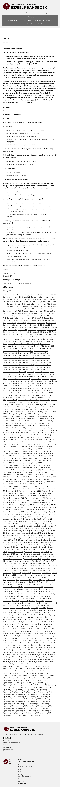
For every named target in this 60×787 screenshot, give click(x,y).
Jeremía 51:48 (7, 577)
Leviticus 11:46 (45, 343)
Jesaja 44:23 (19, 542)
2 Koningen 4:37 (18, 411)
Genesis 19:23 (27, 325)
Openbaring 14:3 (47, 699)
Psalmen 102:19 (24, 491)
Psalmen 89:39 (50, 481)
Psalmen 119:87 (42, 500)
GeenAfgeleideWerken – (8, 749)
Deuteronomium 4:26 (25, 350)
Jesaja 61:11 (28, 551)
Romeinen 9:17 (48, 661)
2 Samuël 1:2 (28, 390)
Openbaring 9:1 (23, 687)
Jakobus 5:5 (41, 673)
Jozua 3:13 (38, 371)
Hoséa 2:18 (20, 605)
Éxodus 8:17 (29, 334)
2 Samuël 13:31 (18, 395)
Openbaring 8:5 (42, 685)
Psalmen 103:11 (47, 491)
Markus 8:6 (34, 638)
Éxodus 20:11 (35, 339)
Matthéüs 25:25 (31, 633)
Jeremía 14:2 (27, 558)
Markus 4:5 (32, 636)
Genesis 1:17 (7, 297)
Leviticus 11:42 (23, 343)
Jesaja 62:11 (45, 551)
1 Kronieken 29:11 (33, 421)
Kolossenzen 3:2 (44, 668)
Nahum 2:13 (39, 612)
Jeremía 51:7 (12, 575)
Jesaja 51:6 (27, 547)
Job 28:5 (51, 439)
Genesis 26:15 (36, 327)
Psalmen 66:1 (47, 467)
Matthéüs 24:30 (46, 631)
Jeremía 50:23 (36, 572)
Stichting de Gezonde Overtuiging (26, 761)
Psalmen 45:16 (38, 458)
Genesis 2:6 (9, 301)
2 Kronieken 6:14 (43, 423)
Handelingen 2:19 (41, 652)
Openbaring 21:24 (34, 715)
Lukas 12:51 (16, 645)
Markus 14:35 (27, 640)
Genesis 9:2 (19, 315)
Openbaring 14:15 (33, 701)
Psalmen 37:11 (27, 456)
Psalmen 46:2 (48, 458)
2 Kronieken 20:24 (45, 428)
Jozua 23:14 (32, 374)
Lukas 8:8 (18, 643)
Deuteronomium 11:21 (42, 355)
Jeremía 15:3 (46, 558)
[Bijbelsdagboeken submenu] (32, 20)
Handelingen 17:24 (49, 659)
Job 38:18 (24, 444)
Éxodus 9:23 (11, 336)
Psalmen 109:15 (8, 498)
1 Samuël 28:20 (45, 388)
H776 (13, 273)
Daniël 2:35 (7, 598)
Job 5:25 (24, 435)
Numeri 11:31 (18, 346)
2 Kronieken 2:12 (18, 423)
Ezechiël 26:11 (38, 587)
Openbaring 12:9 (20, 694)
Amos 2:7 (19, 608)
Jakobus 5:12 (50, 673)
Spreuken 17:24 (8, 516)
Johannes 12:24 (36, 650)
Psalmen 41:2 (17, 458)
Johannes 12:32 (47, 650)
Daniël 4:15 (41, 598)
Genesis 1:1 (7, 294)
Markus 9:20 (51, 638)
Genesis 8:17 (35, 313)
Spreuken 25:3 (19, 516)
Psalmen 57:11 (27, 465)
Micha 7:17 (22, 612)
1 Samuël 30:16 (18, 390)
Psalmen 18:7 (47, 449)
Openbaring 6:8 (8, 682)
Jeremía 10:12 (7, 558)
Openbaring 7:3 (30, 685)
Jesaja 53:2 (19, 549)
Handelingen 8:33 (50, 654)
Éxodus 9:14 (38, 334)
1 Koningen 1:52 (18, 404)
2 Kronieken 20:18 (32, 428)
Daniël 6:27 (24, 600)
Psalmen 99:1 (46, 488)
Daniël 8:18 (39, 603)
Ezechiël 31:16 (28, 591)
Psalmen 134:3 (46, 502)
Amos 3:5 (26, 608)
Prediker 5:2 (48, 519)
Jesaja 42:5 (47, 540)
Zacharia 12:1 (17, 619)
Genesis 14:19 (21, 322)
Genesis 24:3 (7, 327)
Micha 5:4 (6, 612)
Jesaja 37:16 (7, 537)
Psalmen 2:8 (23, 446)
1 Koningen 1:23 (34, 402)
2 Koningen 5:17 (42, 411)
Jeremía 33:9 (51, 568)
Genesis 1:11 (33, 294)
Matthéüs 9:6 (18, 624)
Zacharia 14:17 (48, 619)
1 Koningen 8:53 (47, 407)
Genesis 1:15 (52, 294)
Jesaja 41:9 (31, 540)
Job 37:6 (33, 442)
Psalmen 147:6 (8, 509)
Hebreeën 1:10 (19, 671)
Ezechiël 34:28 (28, 594)
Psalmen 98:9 (36, 488)
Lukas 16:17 (42, 645)
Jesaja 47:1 (28, 544)
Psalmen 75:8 (32, 477)
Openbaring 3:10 (45, 678)
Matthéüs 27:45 (42, 633)
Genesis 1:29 (20, 299)
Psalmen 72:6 (42, 472)
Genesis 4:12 (45, 301)
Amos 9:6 (6, 610)
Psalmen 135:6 (8, 505)
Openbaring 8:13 (11, 687)
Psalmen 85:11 (18, 481)
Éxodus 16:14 (7, 339)
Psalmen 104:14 (40, 493)
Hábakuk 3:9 (27, 615)
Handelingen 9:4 (8, 657)
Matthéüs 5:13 (17, 622)
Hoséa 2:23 (45, 605)
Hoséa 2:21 (28, 605)
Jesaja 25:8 (37, 533)
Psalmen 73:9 (32, 474)
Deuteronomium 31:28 (10, 369)
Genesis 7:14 (11, 308)
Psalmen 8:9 (7, 449)
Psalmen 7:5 (42, 446)
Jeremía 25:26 (27, 563)
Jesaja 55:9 (35, 549)
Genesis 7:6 (36, 306)
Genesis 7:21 (48, 308)
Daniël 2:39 (15, 598)
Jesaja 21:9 (30, 530)
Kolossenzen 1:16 (20, 668)
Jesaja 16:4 (6, 530)
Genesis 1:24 (35, 297)
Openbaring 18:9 (8, 710)
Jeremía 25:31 (7, 565)
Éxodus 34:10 (21, 341)
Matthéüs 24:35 (8, 633)
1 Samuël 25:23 (23, 386)
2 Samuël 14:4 (29, 395)
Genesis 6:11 (36, 304)
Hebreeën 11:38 (8, 673)
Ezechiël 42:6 (28, 596)
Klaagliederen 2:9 (43, 577)
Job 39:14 (46, 444)
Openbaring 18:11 (21, 710)
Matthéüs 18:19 (13, 631)
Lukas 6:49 (10, 643)
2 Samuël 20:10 (34, 400)
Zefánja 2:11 (36, 615)
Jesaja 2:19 (33, 523)
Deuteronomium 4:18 (10, 350)
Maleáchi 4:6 (7, 622)
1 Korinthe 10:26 (42, 664)
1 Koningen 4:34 (41, 404)
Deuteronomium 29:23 (26, 367)
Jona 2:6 (28, 610)
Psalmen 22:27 (28, 451)
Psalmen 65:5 (27, 467)
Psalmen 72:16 (11, 474)
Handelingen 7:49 (38, 654)
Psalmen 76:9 (51, 477)
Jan (11, 42)
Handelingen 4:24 (12, 654)
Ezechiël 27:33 (18, 589)
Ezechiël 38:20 (39, 594)
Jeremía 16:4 (11, 561)
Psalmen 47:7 (7, 463)
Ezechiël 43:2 (37, 596)
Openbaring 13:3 (21, 696)
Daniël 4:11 (32, 598)
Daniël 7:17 (40, 600)
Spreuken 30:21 (8, 519)
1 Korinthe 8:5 (31, 664)
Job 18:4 (10, 439)
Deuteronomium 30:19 (43, 367)
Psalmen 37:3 (7, 456)
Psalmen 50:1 (47, 463)
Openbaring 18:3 (45, 708)
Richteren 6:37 (21, 376)
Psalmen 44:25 (28, 458)
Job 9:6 (40, 435)
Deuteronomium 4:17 (46, 348)
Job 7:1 (30, 435)
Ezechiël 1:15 (33, 582)
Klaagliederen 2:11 (22, 579)
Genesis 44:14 (37, 332)
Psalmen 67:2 (17, 470)
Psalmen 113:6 (30, 498)
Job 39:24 (53, 444)
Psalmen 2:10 (32, 446)
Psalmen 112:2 (19, 498)
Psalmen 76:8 (41, 477)
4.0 (3, 751)
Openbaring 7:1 (8, 685)
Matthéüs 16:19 (31, 629)
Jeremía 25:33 (27, 565)
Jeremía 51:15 (21, 575)
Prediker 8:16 (27, 521)
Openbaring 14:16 (46, 701)
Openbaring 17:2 (34, 706)
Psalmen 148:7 (40, 509)
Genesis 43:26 (17, 332)
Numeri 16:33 (49, 346)
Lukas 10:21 (34, 643)
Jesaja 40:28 (16, 540)
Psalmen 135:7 (18, 505)
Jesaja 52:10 (11, 549)
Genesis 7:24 (16, 311)
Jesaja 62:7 (36, 551)
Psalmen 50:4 (7, 465)
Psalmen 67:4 (26, 470)
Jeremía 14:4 (36, 558)
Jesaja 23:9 (38, 530)
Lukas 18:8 (50, 645)
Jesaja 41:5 (24, 540)
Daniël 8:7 (14, 603)
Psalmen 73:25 (42, 474)
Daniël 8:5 (6, 603)
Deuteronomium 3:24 (30, 348)
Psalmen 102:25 (35, 491)
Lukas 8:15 (25, 643)
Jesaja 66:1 (27, 554)
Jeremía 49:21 (26, 572)
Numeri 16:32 (39, 346)
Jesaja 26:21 (19, 535)
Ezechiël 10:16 (30, 584)
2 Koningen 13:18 (13, 414)
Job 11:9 (53, 435)
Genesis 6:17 (11, 306)
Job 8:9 (35, 435)
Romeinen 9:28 (8, 664)
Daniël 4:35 (7, 600)
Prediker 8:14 (17, 521)
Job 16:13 (47, 437)
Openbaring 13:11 (46, 696)
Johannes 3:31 (51, 647)
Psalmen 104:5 (8, 493)
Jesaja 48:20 (46, 544)
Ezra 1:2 (30, 430)
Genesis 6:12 (45, 304)
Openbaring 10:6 (32, 689)
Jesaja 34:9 (50, 535)
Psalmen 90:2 (17, 484)
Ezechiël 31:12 (8, 591)
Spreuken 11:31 (50, 514)
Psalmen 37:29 (48, 456)
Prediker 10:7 (36, 521)
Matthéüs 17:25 (42, 629)
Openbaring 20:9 (45, 713)
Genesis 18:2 (41, 322)
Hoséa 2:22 (36, 605)
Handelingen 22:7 (9, 661)
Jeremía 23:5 (49, 561)
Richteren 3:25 (42, 374)
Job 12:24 (20, 437)
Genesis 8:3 (33, 311)
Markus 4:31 (25, 638)
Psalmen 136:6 (29, 505)
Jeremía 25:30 (47, 563)
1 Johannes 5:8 (11, 678)
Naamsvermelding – (7, 746)
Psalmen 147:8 (18, 509)
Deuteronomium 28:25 (43, 362)
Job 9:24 (46, 435)
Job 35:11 (20, 442)
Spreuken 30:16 (51, 516)
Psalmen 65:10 (38, 467)
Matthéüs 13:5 (35, 626)
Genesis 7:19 (38, 308)
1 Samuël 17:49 (40, 383)
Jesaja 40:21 (33, 537)
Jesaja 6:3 (29, 526)
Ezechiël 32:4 (49, 591)
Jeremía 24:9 (17, 563)
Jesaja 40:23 (51, 537)
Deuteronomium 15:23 (10, 360)
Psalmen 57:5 (17, 465)
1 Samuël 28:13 (23, 388)
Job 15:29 (40, 437)
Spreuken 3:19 (40, 512)
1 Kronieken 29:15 (46, 421)
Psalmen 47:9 (17, 463)
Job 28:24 (6, 442)
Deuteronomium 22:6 (26, 360)
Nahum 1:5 (30, 612)
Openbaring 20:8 (33, 713)
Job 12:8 (6, 437)
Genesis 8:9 (50, 311)
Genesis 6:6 (27, 304)
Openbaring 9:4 (45, 687)
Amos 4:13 (42, 608)
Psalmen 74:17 (22, 477)
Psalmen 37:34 (8, 458)
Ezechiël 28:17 (28, 589)
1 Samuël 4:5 (21, 381)
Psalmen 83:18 (8, 481)
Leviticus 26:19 (8, 346)
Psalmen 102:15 (13, 491)
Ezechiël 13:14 (8, 587)
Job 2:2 (35, 432)
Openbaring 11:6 (20, 692)
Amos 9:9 (13, 610)
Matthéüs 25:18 (19, 633)
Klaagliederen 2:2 (31, 577)
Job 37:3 (27, 442)
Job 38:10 (10, 444)
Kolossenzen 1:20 (33, 668)
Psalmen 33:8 (27, 453)
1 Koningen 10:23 (19, 409)
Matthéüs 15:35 (19, 629)
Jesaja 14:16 (40, 528)
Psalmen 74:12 (11, 477)
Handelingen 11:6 (9, 659)
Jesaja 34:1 (42, 535)
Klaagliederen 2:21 (49, 579)
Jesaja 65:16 (11, 554)
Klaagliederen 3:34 (9, 582)
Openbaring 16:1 (34, 703)
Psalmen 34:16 (48, 453)
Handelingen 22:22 (22, 661)
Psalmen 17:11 (37, 449)
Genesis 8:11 (7, 313)
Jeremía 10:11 (49, 556)
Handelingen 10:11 (33, 657)
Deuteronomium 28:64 (10, 367)
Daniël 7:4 (32, 600)
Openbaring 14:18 (9, 703)
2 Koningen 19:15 (26, 414)
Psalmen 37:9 (17, 456)
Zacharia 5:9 (29, 617)
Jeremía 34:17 (37, 570)
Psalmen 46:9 (26, 460)
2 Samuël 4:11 (49, 390)
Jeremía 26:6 (37, 565)
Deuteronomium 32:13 (42, 369)
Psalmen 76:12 (8, 479)
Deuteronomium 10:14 (10, 355)
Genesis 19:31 (37, 325)
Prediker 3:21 (38, 519)
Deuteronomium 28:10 (10, 362)
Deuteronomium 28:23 (26, 362)
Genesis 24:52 (17, 327)
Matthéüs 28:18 (13, 636)
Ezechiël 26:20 (8, 589)
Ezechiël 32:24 (18, 594)
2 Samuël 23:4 (12, 402)
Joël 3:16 (12, 608)
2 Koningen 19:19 (38, 414)
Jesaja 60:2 (11, 551)
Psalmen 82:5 (39, 479)
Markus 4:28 (16, 638)
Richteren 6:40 (43, 376)
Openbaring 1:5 (22, 678)
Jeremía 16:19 (20, 561)
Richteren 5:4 (11, 376)
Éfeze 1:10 (23, 666)
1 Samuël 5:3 (41, 381)
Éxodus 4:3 (11, 334)
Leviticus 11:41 (13, 343)
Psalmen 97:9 (7, 488)
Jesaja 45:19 (11, 544)
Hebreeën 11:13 (50, 671)
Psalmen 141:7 (19, 507)
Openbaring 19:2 (8, 713)
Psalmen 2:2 (14, 446)
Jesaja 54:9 (27, 549)
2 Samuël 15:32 (42, 397)
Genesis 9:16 (20, 318)
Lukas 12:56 (25, 645)
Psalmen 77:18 (18, 479)
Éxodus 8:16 (20, 334)
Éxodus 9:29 (20, 336)
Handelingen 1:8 (28, 652)
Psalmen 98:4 (26, 488)
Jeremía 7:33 (20, 556)
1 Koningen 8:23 (12, 407)
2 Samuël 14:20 (8, 397)
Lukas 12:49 (7, 645)
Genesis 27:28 (46, 327)
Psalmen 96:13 (28, 486)
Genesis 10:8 (48, 318)
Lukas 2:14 (46, 640)
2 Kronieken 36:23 (21, 430)
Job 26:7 (45, 439)
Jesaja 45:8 (36, 542)
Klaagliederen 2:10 (9, 579)
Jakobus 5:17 (7, 675)
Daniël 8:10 (22, 603)
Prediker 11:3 (7, 523)
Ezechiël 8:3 (20, 584)
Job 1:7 (17, 432)
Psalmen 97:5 (47, 486)
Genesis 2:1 (38, 299)
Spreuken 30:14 (40, 516)
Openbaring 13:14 (35, 699)
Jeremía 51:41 (51, 575)
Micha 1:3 (42, 610)
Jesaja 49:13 (11, 547)
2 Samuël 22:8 (45, 400)
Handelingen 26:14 (35, 661)
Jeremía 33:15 (7, 570)
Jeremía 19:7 (40, 561)
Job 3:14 (52, 432)
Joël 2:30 (6, 608)
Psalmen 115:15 (51, 498)
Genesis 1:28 (11, 299)
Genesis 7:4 (28, 306)
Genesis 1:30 (29, 299)
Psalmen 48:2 (26, 463)
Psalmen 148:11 (51, 509)
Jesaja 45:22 (20, 544)
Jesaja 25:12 (46, 533)
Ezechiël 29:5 (49, 589)
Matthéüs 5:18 (28, 622)
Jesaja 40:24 (7, 540)
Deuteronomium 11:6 (26, 355)
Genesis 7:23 (7, 311)
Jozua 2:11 (22, 371)
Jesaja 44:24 (28, 542)
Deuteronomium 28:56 (43, 364)
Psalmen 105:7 (24, 495)
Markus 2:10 (23, 636)
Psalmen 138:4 (39, 505)
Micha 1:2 (35, 610)
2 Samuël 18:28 (23, 400)
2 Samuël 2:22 (38, 390)
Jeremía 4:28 (45, 554)
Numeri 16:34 (7, 348)
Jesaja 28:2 (26, 535)
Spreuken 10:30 (39, 514)
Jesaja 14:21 (49, 528)
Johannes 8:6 (7, 650)
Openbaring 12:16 (9, 696)
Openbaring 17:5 (46, 706)
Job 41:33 (6, 446)
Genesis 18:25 (7, 325)
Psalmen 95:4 (37, 484)
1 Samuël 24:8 (12, 386)
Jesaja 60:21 (19, 551)
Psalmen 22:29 (38, 451)
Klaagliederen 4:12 (22, 582)
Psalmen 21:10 (17, 451)
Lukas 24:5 (42, 647)
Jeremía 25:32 (17, 565)
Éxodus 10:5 (38, 336)
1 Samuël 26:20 (12, 388)
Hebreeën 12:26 (31, 673)
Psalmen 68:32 (11, 472)
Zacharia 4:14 (19, 617)
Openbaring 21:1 (21, 715)
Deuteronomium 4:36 (10, 353)
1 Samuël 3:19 (11, 381)
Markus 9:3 (43, 638)
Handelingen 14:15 (35, 659)
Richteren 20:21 (24, 379)
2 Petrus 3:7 (34, 675)
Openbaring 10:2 (8, 689)
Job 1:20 (29, 432)
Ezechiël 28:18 (39, 589)
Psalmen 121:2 (25, 502)
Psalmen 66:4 (7, 470)
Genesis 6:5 (19, 304)
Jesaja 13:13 (7, 528)
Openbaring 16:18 (22, 706)
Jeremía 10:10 (39, 556)
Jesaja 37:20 (16, 537)
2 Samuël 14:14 (51, 395)
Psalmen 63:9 (17, 467)
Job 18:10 (17, 439)
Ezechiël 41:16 (8, 596)
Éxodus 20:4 (26, 339)
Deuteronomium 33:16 (10, 371)
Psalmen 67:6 (36, 470)
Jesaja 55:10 (44, 549)
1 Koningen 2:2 (30, 404)
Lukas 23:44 (34, 647)
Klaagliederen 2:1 (19, 577)
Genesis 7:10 (45, 306)
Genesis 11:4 (36, 320)
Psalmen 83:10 (49, 479)
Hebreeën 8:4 (39, 671)
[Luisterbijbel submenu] (25, 23)
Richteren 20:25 (36, 379)
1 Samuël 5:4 (51, 381)
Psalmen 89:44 (8, 484)
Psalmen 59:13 (8, 467)
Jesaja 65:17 (19, 554)
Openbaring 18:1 (33, 708)
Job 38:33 (38, 444)
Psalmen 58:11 (47, 465)
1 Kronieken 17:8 (20, 418)
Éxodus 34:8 (12, 341)
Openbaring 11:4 (8, 692)
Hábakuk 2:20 (17, 615)
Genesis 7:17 (20, 308)
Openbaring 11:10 (33, 692)
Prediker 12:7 (17, 523)
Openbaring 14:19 (22, 703)
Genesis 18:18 (51, 322)
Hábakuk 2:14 (7, 615)
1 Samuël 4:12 (31, 381)
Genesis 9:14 (11, 318)
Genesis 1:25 (44, 297)
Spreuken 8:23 (8, 514)
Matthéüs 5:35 (38, 622)
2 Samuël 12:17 (47, 393)
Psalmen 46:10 (37, 460)
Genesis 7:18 (29, 308)
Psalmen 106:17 (35, 495)
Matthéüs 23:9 (24, 631)
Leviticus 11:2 (31, 341)
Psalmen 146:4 (40, 507)
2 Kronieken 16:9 (19, 428)
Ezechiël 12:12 (51, 584)
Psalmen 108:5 (46, 495)
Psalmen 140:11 (8, 507)
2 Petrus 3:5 (25, 675)
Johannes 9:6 (25, 650)
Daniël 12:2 (11, 605)
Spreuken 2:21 (19, 512)
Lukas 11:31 (51, 643)
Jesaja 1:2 (26, 523)
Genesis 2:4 (46, 299)
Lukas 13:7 (33, 645)
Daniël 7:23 (48, 600)
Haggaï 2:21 (10, 617)
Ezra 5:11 (37, 430)
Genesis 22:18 (47, 325)
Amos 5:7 (50, 608)
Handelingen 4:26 (25, 654)
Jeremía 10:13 (17, 558)
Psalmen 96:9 (7, 486)
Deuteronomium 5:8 (40, 353)
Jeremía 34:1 (27, 570)
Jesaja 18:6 (22, 530)
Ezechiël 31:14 (18, 591)
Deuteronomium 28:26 (10, 364)
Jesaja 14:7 (15, 528)
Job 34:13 (13, 442)
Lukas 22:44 (25, 647)
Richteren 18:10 (13, 379)
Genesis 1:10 (24, 294)
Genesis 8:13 (16, 313)
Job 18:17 (24, 439)
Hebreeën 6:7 (29, 671)
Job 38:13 (17, 444)
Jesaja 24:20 (29, 533)
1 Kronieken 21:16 (46, 418)
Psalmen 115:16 (8, 500)
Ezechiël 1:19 (43, 582)
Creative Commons (7, 744)
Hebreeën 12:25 (20, 673)
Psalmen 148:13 (8, 512)
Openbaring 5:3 (8, 680)
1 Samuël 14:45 (18, 383)
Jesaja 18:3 (14, 530)
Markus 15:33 (37, 640)
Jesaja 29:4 (34, 535)
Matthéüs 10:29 (28, 624)
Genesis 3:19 (36, 301)
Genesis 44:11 (27, 332)
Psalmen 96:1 (47, 484)
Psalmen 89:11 (29, 481)
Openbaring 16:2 (46, 703)
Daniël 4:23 (49, 598)
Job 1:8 (23, 432)
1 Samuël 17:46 (29, 383)
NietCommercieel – (7, 747)
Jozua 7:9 (17, 374)
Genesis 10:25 (7, 320)
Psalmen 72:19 (22, 474)
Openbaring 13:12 (9, 699)
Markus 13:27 (7, 640)
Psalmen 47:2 (47, 460)
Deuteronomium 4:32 (41, 350)
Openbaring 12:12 (33, 694)
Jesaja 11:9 (52, 526)
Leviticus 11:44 (34, 343)
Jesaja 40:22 (42, 537)
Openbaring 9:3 (34, 687)
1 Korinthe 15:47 (13, 666)
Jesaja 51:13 (36, 547)
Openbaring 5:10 (19, 680)
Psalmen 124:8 (36, 502)
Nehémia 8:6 (45, 430)
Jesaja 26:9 (10, 535)
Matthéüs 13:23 (8, 629)
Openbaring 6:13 (31, 682)
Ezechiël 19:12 (18, 587)
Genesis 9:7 (27, 315)
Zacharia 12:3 (27, 619)
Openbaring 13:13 (22, 699)
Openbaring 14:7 (20, 701)
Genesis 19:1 (17, 325)
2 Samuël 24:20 (23, 402)
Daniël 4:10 (24, 598)
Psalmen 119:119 (14, 502)
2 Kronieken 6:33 (19, 425)
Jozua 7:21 (24, 374)
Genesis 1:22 (25, 297)
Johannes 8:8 (16, 650)
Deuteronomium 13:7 (42, 358)
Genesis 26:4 (26, 327)
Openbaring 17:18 (21, 708)
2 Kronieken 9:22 (43, 425)
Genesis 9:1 (10, 315)
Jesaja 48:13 (37, 544)
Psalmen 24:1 (48, 451)
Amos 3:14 (34, 608)
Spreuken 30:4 (29, 516)
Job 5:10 (11, 435)
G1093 (10, 276)
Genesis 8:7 (42, 311)
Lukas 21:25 (7, 647)
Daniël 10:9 (47, 603)
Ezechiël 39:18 (49, 594)
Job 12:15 (12, 437)
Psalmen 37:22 (38, 456)
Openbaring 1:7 (33, 678)
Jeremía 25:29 (37, 563)
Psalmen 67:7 (46, 470)
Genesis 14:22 (31, 322)
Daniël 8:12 (30, 603)
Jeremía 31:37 (31, 568)
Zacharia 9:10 (7, 619)
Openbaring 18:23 (34, 710)
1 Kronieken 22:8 (20, 421)
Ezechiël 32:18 (8, 594)
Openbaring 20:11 (9, 715)
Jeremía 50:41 (46, 572)
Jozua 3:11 (30, 371)
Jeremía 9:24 (29, 556)
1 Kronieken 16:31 (48, 416)
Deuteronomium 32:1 (26, 369)
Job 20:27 (31, 439)
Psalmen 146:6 (51, 507)
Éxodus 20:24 (44, 339)
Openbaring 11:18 (46, 692)
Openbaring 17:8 (8, 708)
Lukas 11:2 (42, 643)
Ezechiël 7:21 (11, 584)
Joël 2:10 (52, 605)
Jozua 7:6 (10, 374)
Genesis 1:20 (16, 297)
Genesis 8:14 (25, 313)
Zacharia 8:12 (47, 617)
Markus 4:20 (49, 636)
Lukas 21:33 (16, 647)
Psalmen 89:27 (39, 481)
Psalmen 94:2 (27, 484)
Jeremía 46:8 (16, 572)
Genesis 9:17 (29, 318)
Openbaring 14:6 (8, 701)
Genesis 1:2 (15, 294)
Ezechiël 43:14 (48, 596)
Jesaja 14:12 (31, 528)
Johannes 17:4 (7, 652)
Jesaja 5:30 (21, 526)
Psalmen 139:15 (50, 505)
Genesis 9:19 (38, 318)
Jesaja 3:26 (48, 523)
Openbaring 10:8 (44, 689)
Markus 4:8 (40, 636)
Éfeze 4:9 (38, 666)
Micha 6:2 (13, 612)
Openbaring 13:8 (33, 696)
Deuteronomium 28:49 (26, 364)
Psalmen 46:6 (7, 460)
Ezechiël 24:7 (28, 587)
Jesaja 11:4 (44, 526)
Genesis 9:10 (36, 315)
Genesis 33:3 (32, 329)
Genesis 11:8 (46, 320)
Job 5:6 (5, 435)
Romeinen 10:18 (19, 664)
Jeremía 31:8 (12, 568)
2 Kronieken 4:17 (31, 423)
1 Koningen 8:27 (23, 407)
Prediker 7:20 (7, 521)
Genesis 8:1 (25, 311)
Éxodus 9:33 (29, 336)
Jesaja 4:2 (6, 526)
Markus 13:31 (17, 640)
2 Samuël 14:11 (39, 395)
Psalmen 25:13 (8, 453)
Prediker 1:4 (29, 519)
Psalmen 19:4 (7, 451)
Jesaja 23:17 (46, 530)
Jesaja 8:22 (36, 526)
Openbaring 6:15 (43, 682)
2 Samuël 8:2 (26, 393)
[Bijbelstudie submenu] (43, 20)
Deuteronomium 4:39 (25, 353)
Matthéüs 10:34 (40, 624)
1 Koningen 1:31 (46, 402)
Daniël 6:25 (15, 600)
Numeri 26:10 (18, 348)
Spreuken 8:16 (50, 512)
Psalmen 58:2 (37, 465)
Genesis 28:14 (22, 329)
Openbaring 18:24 (47, 710)
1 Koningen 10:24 (32, 409)
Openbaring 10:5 (20, 689)
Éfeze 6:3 (45, 666)
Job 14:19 (33, 437)
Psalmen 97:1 (38, 486)
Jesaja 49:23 (19, 547)
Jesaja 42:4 (39, 540)
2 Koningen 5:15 (30, 411)
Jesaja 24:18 (11, 533)
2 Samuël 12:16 (36, 393)
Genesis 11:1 (27, 320)
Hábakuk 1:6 (48, 612)
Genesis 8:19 (44, 313)
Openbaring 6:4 (43, 680)
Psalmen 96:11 (17, 486)
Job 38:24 (31, 444)
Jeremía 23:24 (7, 563)
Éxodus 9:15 (46, 334)
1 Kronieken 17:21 (33, 418)
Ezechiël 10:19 (40, 584)
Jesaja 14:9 (23, 528)
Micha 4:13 (50, 610)
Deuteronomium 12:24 (26, 358)
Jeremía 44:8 (7, 572)
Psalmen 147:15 (29, 509)
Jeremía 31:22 (21, 568)
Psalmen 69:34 (22, 472)
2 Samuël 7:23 (16, 393)
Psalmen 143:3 (30, 507)
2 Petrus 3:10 (43, 675)
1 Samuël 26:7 (45, 386)
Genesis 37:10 (41, 329)
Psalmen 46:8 (17, 460)
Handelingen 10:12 (46, 657)
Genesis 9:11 (45, 315)
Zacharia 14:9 (37, 619)
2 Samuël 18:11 (12, 400)
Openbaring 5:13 (31, 680)
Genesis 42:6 (7, 332)
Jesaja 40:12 (24, 537)
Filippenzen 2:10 (8, 668)
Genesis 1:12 (42, 294)
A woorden (16, 42)
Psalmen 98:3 (17, 488)
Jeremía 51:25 (41, 575)
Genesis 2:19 (27, 301)
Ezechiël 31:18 (39, 591)
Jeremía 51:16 (31, 575)
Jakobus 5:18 (16, 675)
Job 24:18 (38, 439)
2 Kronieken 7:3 (31, 425)
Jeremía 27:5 (47, 565)
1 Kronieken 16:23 (22, 416)
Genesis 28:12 (12, 329)
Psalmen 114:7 (40, 498)
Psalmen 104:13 (29, 493)
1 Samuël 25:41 (34, 386)
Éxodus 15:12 (46, 336)
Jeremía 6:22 (11, 556)
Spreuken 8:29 (28, 514)
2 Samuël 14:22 (19, 397)
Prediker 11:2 (46, 521)
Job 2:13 (46, 432)
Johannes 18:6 (17, 652)
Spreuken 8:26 (18, 514)
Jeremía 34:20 (47, 570)
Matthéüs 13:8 (46, 626)
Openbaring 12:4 (8, 694)
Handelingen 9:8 (20, 657)
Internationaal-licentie (10, 751)
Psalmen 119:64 (31, 500)
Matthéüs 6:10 (49, 622)
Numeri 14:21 (28, 346)
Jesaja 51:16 (45, 547)
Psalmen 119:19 (19, 500)
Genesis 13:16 (11, 322)
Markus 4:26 (7, 638)
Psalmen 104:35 (13, 495)
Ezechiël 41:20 (18, 596)
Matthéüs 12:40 (13, 626)
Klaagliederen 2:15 (35, 579)
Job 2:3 (40, 432)
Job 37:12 (40, 442)
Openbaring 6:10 (19, 682)
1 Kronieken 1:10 (50, 414)
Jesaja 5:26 (13, 526)
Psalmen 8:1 (50, 446)
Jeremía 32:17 (41, 568)
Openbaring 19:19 (21, 713)
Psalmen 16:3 (26, 449)
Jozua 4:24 (45, 371)
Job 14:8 (26, 437)
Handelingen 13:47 (22, 659)
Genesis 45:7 (47, 332)
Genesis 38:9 (51, 329)
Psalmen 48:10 (37, 463)
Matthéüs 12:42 (24, 626)
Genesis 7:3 (20, 306)
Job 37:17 (47, 442)
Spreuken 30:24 (19, 519)
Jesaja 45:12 (45, 542)
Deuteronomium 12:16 (10, 358)
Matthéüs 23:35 (35, 631)
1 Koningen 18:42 (44, 409)
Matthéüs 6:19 (8, 624)
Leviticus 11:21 (41, 341)
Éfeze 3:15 (31, 666)
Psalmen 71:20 (32, 472)
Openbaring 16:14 (9, 706)
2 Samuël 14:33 (30, 397)
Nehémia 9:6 (10, 432)
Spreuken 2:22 (29, 512)
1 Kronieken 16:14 (9, 416)
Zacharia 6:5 (38, 617)
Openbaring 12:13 (46, 694)
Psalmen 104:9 (18, 493)
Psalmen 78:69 (29, 479)
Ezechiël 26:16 (48, 587)
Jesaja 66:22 (36, 554)
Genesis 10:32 (17, 320)
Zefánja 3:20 (46, 615)
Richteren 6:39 (32, 376)
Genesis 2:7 (18, 301)
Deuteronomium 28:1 (41, 360)
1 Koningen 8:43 (35, 407)
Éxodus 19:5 (17, 339)
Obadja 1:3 (21, 610)
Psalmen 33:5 (17, 453)
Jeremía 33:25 (17, 570)
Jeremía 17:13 (30, 561)
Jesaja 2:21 (41, 523)
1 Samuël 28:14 (34, 388)
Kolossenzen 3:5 (8, 671)
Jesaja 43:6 (11, 542)
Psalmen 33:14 (38, 453)
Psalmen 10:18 (17, 449)
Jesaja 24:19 (20, 533)
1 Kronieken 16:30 (35, 416)
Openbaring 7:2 (19, 685)
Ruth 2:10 (45, 379)
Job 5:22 (17, 435)
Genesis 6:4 (10, 304)
